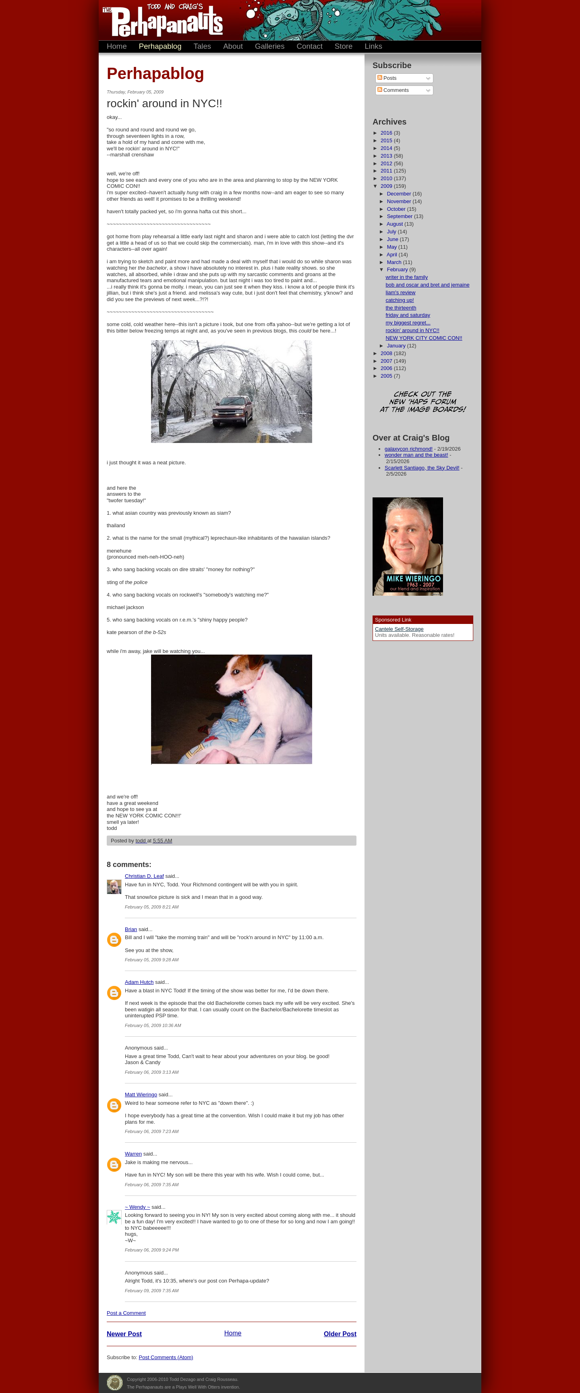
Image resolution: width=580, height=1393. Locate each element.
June (393, 239)
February (398, 269)
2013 (387, 156)
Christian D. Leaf (144, 876)
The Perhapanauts (159, 20)
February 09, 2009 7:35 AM (152, 1290)
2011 (387, 171)
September (400, 216)
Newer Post (124, 1334)
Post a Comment (126, 1313)
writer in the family (406, 277)
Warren (133, 1154)
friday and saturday (407, 315)
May (392, 247)
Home (117, 46)
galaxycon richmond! (409, 449)
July (392, 232)
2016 (387, 133)
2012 (387, 163)
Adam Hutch (139, 982)
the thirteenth (400, 308)
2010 (387, 178)
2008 (387, 353)
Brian (131, 929)
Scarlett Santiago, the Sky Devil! (422, 468)
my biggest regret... (407, 323)
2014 (387, 148)
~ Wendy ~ (137, 1207)
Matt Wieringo (141, 1095)
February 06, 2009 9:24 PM (152, 1249)
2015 (387, 140)
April (393, 255)
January (397, 346)
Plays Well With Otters (115, 1383)
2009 (387, 186)
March (395, 262)
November (400, 201)
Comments (393, 90)
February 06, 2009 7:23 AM (152, 1131)
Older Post (340, 1334)
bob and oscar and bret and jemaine (427, 285)
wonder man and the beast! (416, 455)
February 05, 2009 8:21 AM (152, 906)
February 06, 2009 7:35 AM (152, 1184)
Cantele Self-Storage (399, 629)
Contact (310, 46)
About (233, 46)
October (397, 209)
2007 (387, 361)
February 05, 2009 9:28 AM (152, 959)
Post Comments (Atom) (166, 1357)
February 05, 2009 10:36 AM (153, 1025)
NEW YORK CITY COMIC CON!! (423, 338)
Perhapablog (160, 46)
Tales (202, 46)
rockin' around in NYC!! (412, 330)
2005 (387, 376)
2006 (387, 368)
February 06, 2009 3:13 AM (152, 1072)
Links (373, 46)
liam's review (400, 292)
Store (344, 46)
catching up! (399, 300)
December (400, 194)
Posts (387, 78)
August (395, 224)
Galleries (270, 46)
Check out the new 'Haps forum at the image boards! (423, 402)
